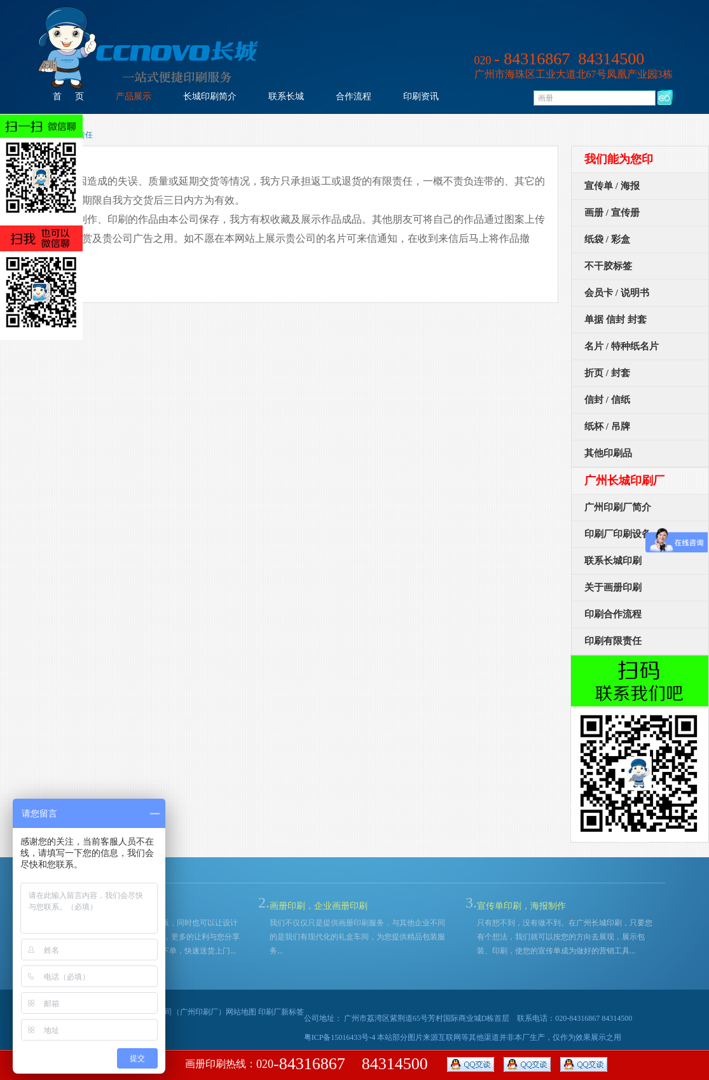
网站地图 (241, 1011)
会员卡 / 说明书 (616, 293)
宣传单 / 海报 (612, 186)
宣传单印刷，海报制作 (521, 906)
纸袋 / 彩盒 (607, 239)
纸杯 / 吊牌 (607, 426)
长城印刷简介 (210, 96)
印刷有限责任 (613, 641)
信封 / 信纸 (607, 400)
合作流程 (353, 96)
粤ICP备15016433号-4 (340, 1037)
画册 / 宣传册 (612, 212)
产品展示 (133, 96)
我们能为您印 (618, 159)
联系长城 (286, 96)
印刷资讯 (421, 96)
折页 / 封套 (607, 373)
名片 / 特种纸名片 (621, 346)
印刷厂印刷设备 (617, 534)
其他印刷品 (608, 453)
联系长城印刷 (613, 561)
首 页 (68, 96)
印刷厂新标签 (281, 1011)
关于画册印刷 (613, 587)
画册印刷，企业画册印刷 (319, 906)
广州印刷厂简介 (617, 507)
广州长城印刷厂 (624, 480)
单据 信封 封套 (615, 319)
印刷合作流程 (613, 614)
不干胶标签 (608, 266)
